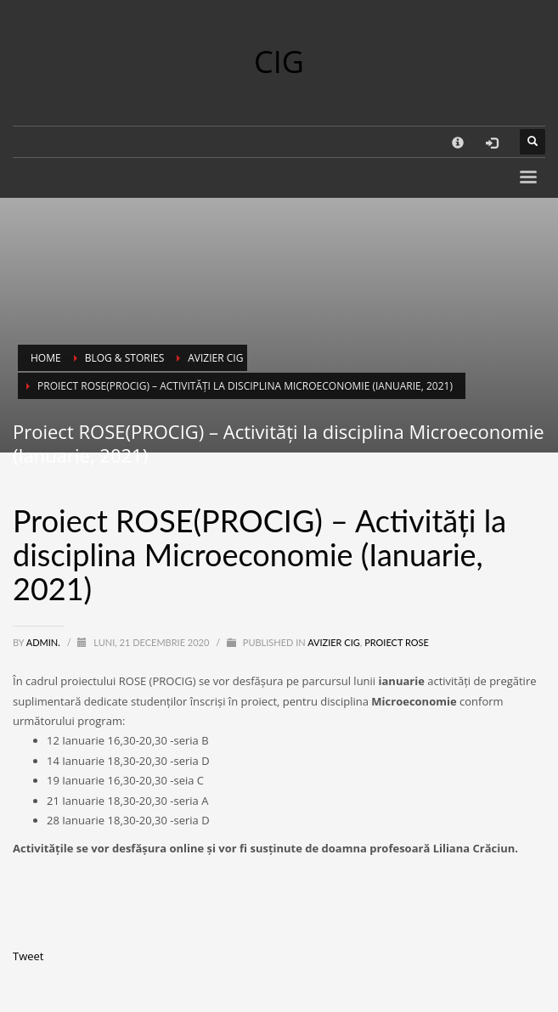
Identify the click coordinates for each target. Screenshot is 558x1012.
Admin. (44, 642)
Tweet (28, 956)
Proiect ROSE (396, 642)
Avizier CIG (333, 642)
